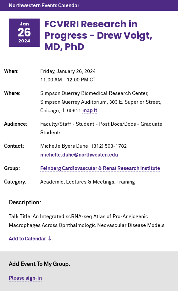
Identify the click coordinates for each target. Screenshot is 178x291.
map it (89, 110)
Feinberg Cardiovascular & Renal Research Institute (100, 168)
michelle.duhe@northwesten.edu (79, 154)
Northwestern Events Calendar (44, 5)
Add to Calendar (27, 238)
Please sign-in (25, 278)
